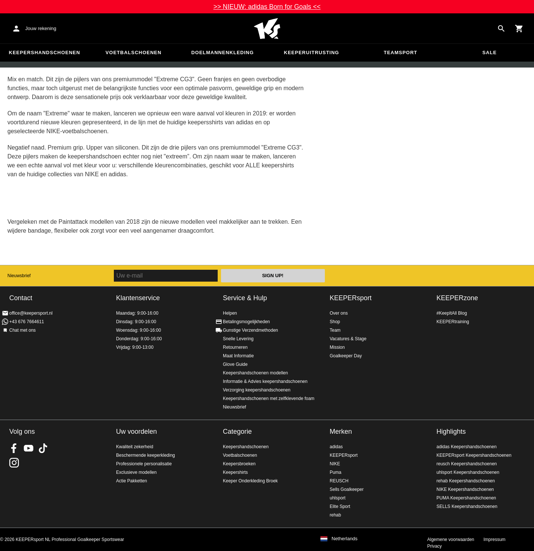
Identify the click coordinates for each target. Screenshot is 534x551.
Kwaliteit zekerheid (134, 446)
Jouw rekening (40, 28)
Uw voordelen (136, 431)
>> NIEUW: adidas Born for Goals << (266, 6)
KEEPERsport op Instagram (14, 463)
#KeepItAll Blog (451, 313)
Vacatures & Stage (348, 338)
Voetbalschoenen (134, 52)
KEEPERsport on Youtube (28, 448)
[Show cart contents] (519, 28)
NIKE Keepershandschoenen (465, 489)
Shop (335, 321)
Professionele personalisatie (144, 463)
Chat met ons (22, 330)
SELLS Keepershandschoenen (466, 506)
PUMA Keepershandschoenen (466, 498)
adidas (336, 446)
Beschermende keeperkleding (145, 455)
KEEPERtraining (452, 321)
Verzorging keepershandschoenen (256, 390)
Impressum (494, 539)
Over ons (339, 313)
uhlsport (338, 498)
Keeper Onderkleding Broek (250, 480)
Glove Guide (235, 364)
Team (335, 330)
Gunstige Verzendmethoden (250, 330)
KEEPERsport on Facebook (14, 448)
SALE (489, 52)
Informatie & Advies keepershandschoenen (265, 381)
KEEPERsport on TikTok (43, 448)
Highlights (451, 431)
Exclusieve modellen (136, 472)
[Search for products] (501, 28)
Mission (337, 347)
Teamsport (401, 52)
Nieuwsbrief (19, 275)
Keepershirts (235, 472)
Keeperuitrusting (311, 52)
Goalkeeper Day (346, 355)
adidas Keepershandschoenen (466, 446)
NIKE (335, 463)
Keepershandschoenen (44, 52)
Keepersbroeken (239, 463)
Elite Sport (340, 506)
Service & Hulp (245, 298)
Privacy (434, 546)
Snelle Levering (238, 338)
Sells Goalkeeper (346, 489)
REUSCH (339, 480)
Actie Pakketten (131, 480)
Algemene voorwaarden (450, 539)
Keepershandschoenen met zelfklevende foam (268, 398)
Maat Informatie (238, 355)
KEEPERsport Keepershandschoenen (473, 455)
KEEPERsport (351, 298)
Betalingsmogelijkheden (246, 321)
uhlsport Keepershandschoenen (467, 472)
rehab (335, 515)
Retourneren (235, 347)
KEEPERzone (457, 298)
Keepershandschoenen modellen (255, 372)
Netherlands (344, 538)
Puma (335, 472)
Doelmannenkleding (222, 52)
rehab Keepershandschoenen (465, 480)
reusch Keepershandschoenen (466, 463)
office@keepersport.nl (31, 313)
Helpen (230, 313)
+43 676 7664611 (26, 321)
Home (267, 28)
